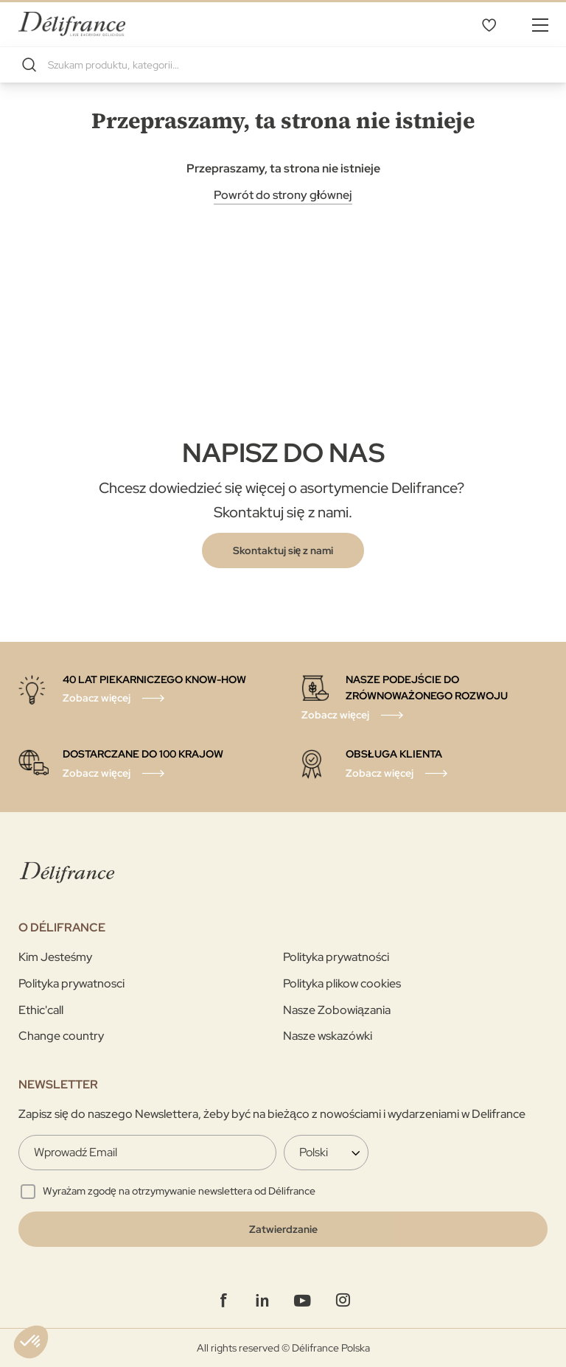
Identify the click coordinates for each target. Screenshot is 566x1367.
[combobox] (283, 65)
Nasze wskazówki (327, 1035)
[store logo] (71, 24)
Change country (61, 1035)
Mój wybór (488, 24)
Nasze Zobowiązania (337, 1010)
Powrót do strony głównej (283, 195)
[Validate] (283, 1229)
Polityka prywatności (336, 957)
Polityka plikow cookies (342, 983)
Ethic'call (40, 1010)
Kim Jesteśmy (55, 957)
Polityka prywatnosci (71, 983)
